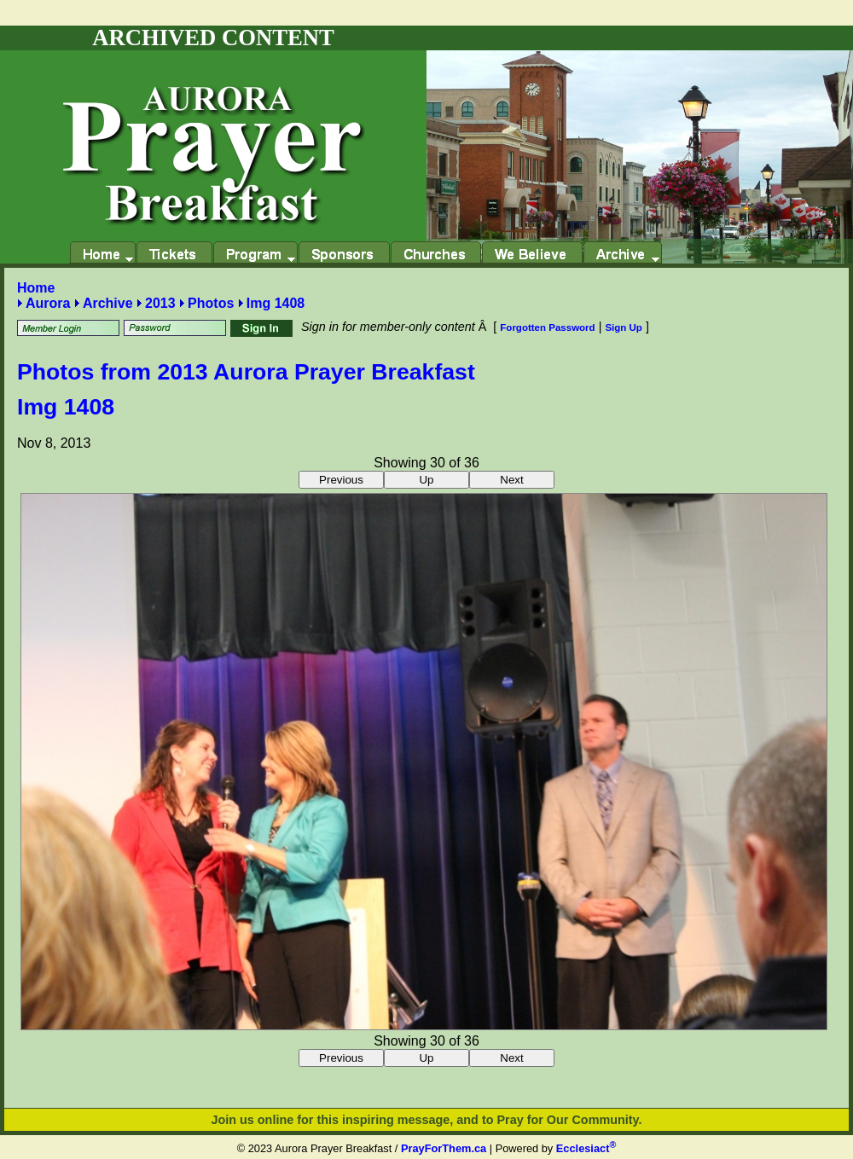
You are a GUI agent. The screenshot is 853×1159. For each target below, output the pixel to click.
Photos (211, 303)
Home (36, 288)
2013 (160, 303)
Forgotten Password (547, 327)
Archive (108, 303)
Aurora (48, 303)
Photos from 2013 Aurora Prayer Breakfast (246, 372)
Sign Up (623, 327)
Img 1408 (276, 303)
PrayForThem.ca (443, 1148)
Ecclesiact (586, 1148)
